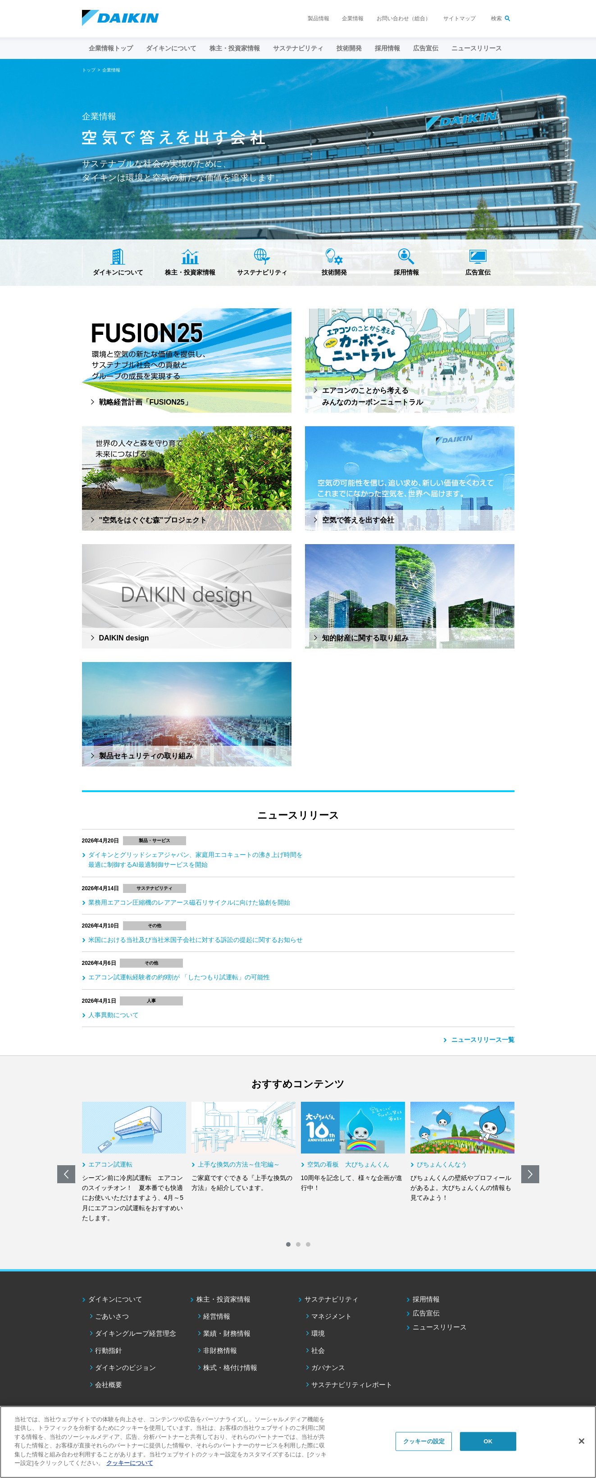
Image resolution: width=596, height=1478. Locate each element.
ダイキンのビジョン (125, 1367)
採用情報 (387, 48)
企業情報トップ (111, 48)
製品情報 (318, 18)
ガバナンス (328, 1367)
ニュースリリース (476, 48)
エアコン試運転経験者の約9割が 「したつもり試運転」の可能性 (179, 977)
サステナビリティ (262, 272)
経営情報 (216, 1316)
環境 (318, 1333)
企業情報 (353, 18)
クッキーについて (129, 1463)
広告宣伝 (478, 272)
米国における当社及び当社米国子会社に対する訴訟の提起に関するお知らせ (195, 939)
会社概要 (108, 1384)
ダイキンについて (118, 272)
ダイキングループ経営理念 (135, 1333)
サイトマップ (459, 18)
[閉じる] (581, 1441)
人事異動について (113, 1014)
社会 (318, 1350)
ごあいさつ (112, 1316)
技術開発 (349, 48)
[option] (134, 1162)
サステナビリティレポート (351, 1384)
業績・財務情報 (226, 1333)
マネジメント (331, 1316)
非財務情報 (220, 1350)
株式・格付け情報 (230, 1367)
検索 (496, 18)
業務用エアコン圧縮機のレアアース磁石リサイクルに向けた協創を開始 (189, 902)
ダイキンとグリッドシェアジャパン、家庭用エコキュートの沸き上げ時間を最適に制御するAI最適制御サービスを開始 (195, 859)
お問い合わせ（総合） (404, 18)
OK (488, 1441)
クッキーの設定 (424, 1441)
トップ (89, 70)
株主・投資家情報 (190, 272)
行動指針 (108, 1350)
